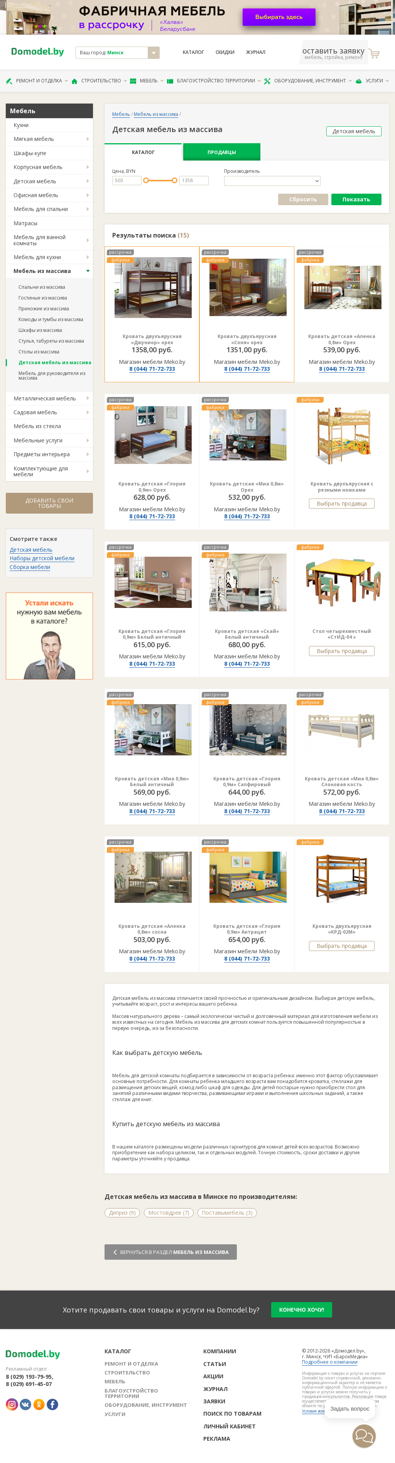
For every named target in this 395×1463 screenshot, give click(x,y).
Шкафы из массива (40, 330)
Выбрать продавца (342, 503)
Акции (213, 1376)
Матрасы (25, 223)
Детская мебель (35, 181)
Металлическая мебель (45, 398)
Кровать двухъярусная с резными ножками (342, 486)
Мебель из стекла (37, 426)
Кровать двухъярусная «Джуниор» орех (152, 339)
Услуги (372, 80)
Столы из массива (39, 351)
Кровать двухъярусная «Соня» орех (247, 339)
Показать (356, 199)
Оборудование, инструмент (308, 80)
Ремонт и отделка (37, 80)
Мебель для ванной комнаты (40, 239)
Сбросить (303, 199)
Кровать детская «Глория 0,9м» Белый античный (152, 634)
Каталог (193, 52)
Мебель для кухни (37, 257)
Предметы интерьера (42, 454)
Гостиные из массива (43, 298)
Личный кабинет (229, 1426)
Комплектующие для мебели (41, 471)
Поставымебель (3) (227, 1212)
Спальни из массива (42, 287)
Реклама (216, 1438)
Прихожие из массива (44, 308)
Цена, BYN (123, 171)
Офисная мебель (36, 195)
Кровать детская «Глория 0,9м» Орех (152, 486)
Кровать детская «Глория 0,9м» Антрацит (246, 929)
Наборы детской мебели (42, 558)
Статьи (214, 1364)
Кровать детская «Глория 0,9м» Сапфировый (246, 781)
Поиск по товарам (232, 1413)
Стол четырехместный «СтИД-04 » (341, 634)
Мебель (147, 80)
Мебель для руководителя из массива (52, 375)
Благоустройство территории (214, 80)
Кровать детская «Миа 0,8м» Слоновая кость (342, 781)
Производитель (242, 171)
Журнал (255, 52)
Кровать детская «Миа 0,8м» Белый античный (152, 781)
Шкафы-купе (30, 153)
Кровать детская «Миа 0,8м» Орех (247, 486)
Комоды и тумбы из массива (51, 319)
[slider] (146, 180)
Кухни (21, 125)
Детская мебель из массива (55, 362)
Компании (219, 1351)
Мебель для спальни (41, 209)
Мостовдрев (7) (168, 1212)
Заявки (214, 1401)
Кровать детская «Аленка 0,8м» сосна (152, 929)
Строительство (99, 80)
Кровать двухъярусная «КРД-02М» (341, 929)
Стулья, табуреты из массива (51, 341)
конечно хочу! (301, 1309)
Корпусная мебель (38, 167)
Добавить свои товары (49, 503)
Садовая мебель (35, 412)
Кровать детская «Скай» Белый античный (247, 634)
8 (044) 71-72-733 (152, 368)
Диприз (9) (122, 1212)
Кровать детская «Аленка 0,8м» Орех (341, 339)
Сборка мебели (30, 567)
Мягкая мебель (34, 138)
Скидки (225, 52)
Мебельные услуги (38, 440)
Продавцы (222, 152)
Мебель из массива (42, 271)
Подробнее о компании (330, 1362)
